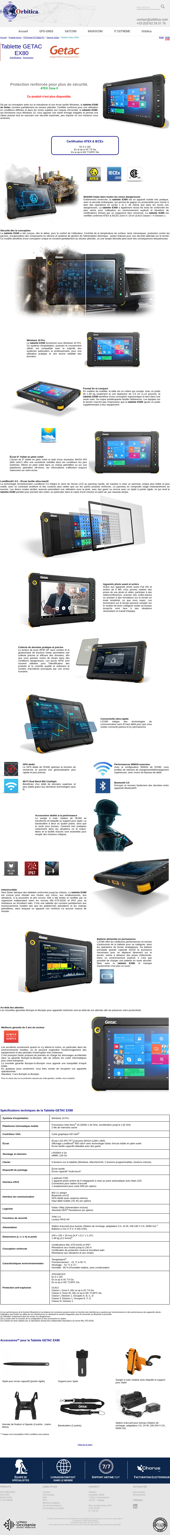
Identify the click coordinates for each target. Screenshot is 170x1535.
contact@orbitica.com (152, 19)
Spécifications (15, 57)
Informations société (53, 1508)
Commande (48, 1494)
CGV (45, 1500)
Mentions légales (51, 1502)
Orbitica (147, 31)
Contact (46, 1492)
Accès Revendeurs (52, 1505)
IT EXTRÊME (122, 31)
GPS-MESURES (7, 1492)
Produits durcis (15, 37)
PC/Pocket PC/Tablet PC (33, 37)
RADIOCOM (95, 31)
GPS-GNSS (46, 31)
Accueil (23, 31)
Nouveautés (139, 1492)
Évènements (139, 1494)
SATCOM (70, 31)
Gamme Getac (53, 37)
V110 (167, 37)
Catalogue (138, 1500)
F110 (161, 37)
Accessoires (28, 57)
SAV (45, 1497)
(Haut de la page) (85, 1445)
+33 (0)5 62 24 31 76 (151, 23)
